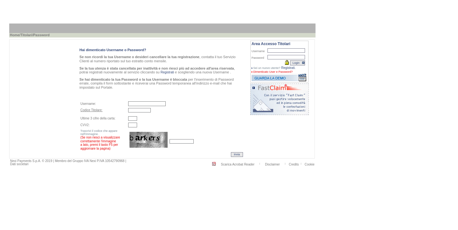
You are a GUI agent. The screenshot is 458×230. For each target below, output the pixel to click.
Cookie (310, 164)
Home (15, 35)
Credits (294, 164)
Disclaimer (272, 164)
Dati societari (19, 164)
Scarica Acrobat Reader (238, 164)
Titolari (26, 35)
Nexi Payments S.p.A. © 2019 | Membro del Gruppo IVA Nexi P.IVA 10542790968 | (68, 161)
